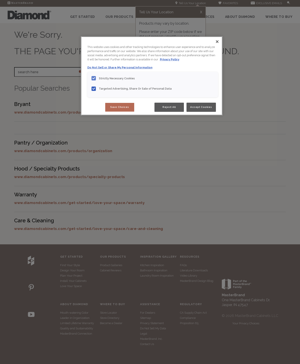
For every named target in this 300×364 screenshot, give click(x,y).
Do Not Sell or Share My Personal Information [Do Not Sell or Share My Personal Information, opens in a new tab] (120, 67)
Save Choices (119, 107)
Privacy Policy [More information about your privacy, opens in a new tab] (169, 59)
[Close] (217, 41)
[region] (151, 75)
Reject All (169, 107)
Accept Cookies (201, 107)
